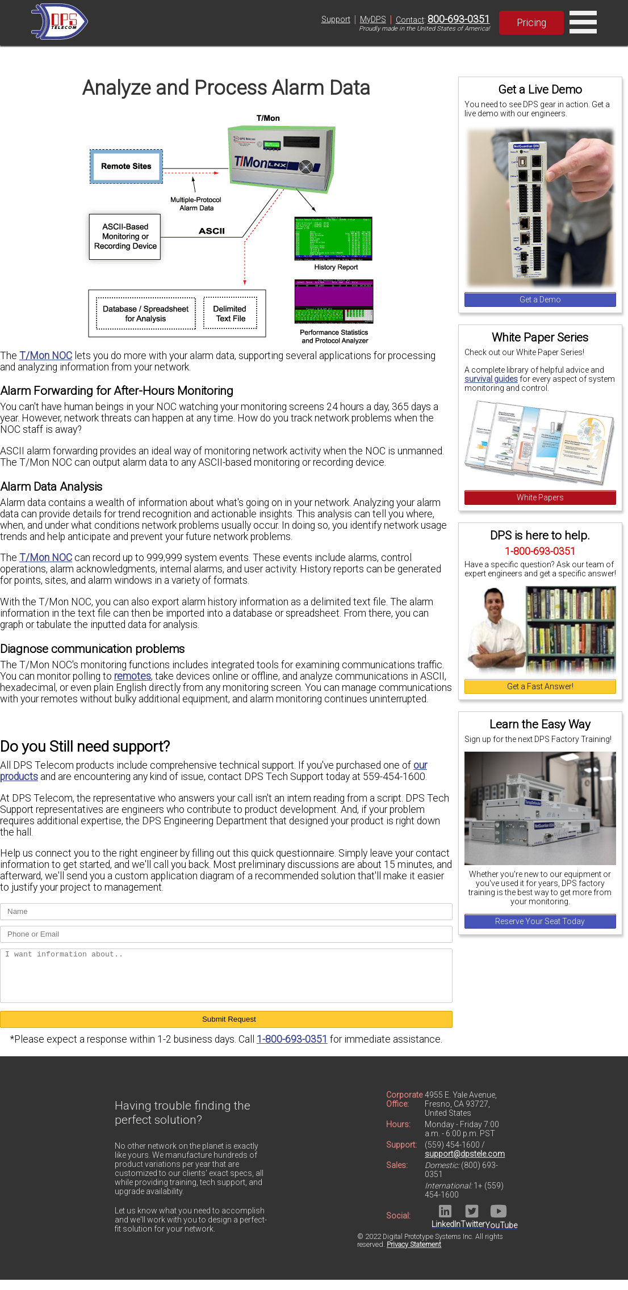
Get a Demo (540, 299)
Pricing (531, 22)
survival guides (491, 378)
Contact (410, 19)
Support (335, 19)
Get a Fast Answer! (540, 686)
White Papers (540, 497)
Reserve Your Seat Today (540, 921)
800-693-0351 (459, 19)
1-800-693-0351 (292, 1049)
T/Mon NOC (45, 355)
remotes (132, 676)
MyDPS (373, 19)
